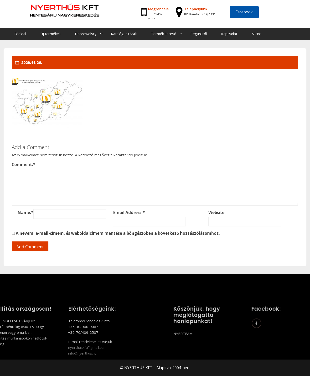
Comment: (23, 164)
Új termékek (50, 33)
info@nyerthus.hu (62, 353)
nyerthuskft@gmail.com (67, 347)
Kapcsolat (229, 33)
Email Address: (129, 212)
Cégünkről (199, 33)
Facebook (244, 12)
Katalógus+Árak (124, 33)
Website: (217, 212)
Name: (25, 212)
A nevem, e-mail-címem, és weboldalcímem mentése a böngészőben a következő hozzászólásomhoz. (118, 233)
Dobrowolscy (86, 33)
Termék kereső (163, 33)
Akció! (256, 33)
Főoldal (20, 33)
